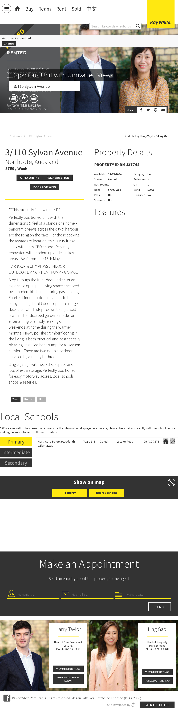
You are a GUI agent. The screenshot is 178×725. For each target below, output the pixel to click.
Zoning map (172, 441)
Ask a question (58, 178)
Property (69, 493)
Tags (15, 399)
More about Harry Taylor (68, 679)
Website (165, 441)
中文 (91, 8)
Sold (76, 8)
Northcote (16, 136)
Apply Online (29, 178)
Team (45, 8)
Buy (29, 8)
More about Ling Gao (157, 680)
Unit (42, 399)
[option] (89, 100)
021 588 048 (162, 649)
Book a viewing (44, 187)
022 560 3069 (72, 649)
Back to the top (157, 705)
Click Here (8, 43)
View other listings (68, 668)
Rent (61, 8)
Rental (28, 399)
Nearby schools (106, 493)
